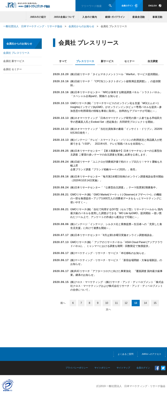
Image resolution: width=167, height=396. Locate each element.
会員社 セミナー (12, 69)
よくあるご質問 (125, 354)
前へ (63, 303)
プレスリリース (85, 61)
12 (126, 303)
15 (155, 303)
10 (106, 303)
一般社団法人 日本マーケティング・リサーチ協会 (32, 26)
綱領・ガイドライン (114, 17)
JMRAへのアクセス (151, 354)
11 (116, 303)
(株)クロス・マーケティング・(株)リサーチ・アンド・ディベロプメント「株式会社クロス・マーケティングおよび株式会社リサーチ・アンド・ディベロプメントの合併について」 (117, 286)
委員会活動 (138, 17)
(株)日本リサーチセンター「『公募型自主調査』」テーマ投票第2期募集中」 (114, 187)
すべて (63, 61)
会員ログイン (129, 5)
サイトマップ (123, 367)
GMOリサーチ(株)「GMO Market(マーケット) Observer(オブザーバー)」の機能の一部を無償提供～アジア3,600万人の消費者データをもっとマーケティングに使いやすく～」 (116, 198)
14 (145, 303)
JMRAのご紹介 (38, 17)
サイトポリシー (102, 367)
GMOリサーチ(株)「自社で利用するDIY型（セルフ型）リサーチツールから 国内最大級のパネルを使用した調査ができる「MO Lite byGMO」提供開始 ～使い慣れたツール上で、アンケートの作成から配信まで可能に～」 (116, 213)
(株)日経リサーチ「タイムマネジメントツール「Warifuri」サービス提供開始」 (115, 74)
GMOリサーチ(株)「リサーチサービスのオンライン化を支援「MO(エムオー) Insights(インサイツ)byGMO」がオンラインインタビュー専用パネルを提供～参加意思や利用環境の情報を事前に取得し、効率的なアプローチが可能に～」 (116, 107)
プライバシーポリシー (77, 367)
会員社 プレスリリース (16, 52)
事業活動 (157, 17)
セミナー (129, 61)
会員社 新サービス (13, 61)
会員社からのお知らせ (81, 26)
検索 (110, 5)
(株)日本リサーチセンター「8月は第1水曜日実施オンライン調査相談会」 (112, 235)
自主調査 (153, 61)
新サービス (107, 61)
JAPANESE (155, 5)
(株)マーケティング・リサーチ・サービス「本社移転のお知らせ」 (108, 253)
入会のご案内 (89, 17)
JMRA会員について (64, 17)
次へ (108, 309)
